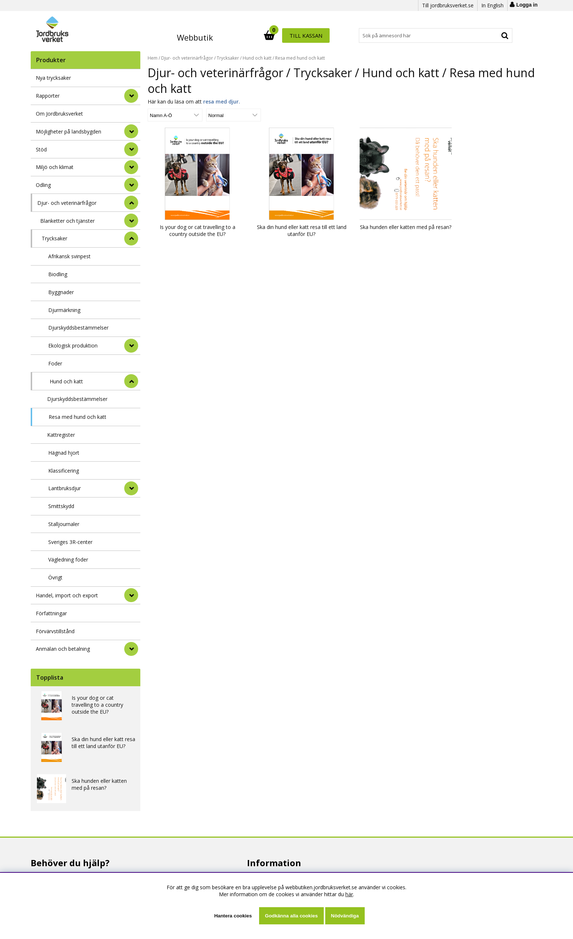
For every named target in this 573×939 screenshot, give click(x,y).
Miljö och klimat (54, 167)
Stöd (41, 149)
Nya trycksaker (53, 77)
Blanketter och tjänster (67, 220)
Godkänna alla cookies (291, 916)
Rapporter (48, 95)
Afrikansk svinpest (69, 256)
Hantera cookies (233, 916)
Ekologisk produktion (73, 345)
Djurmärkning (64, 310)
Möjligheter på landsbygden (68, 131)
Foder (55, 363)
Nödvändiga (345, 916)
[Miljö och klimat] (131, 167)
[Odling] (131, 184)
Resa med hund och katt (77, 416)
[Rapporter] (131, 96)
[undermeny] (131, 220)
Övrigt (55, 577)
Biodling (57, 274)
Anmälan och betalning (63, 648)
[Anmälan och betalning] (131, 649)
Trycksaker (54, 238)
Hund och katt (66, 381)
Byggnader (61, 292)
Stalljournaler (63, 524)
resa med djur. (221, 101)
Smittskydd (61, 506)
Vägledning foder (68, 559)
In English (492, 5)
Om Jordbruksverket (59, 113)
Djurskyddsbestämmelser (78, 327)
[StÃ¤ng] (131, 202)
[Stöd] (131, 149)
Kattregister (61, 434)
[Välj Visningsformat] (233, 115)
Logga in (527, 5)
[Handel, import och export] (131, 595)
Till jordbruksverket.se (448, 5)
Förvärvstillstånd (55, 631)
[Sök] (318, 35)
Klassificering (63, 470)
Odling (43, 184)
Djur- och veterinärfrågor (66, 202)
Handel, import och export (67, 595)
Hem (153, 58)
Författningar (51, 613)
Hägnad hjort (63, 452)
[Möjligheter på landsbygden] (131, 131)
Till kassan (488, 35)
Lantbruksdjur (64, 488)
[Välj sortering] (175, 115)
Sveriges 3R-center (70, 541)
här (349, 894)
